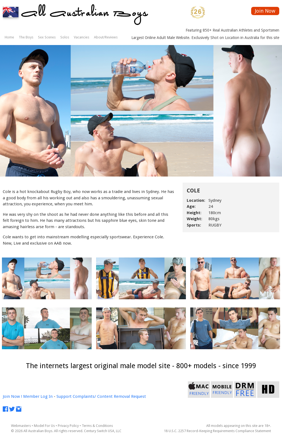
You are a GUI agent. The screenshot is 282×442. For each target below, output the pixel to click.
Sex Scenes (47, 37)
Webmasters (21, 426)
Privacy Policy (68, 426)
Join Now (265, 11)
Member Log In (38, 396)
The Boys (26, 37)
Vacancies (81, 37)
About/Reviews (106, 37)
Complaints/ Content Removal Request (109, 396)
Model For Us (44, 426)
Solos (64, 37)
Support (64, 396)
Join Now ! (12, 396)
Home (9, 37)
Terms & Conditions (97, 426)
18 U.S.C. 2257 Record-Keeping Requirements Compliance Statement (217, 431)
